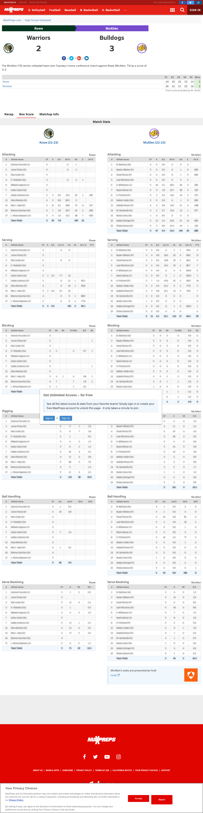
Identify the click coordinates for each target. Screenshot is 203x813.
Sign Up (66, 418)
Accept (138, 798)
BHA (80, 501)
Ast (60, 501)
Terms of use (102, 770)
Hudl (115, 675)
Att (76, 159)
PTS (92, 245)
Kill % (67, 159)
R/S (89, 587)
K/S (59, 159)
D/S (194, 416)
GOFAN (23, 2)
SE (75, 245)
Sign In (49, 418)
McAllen (112, 28)
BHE (90, 501)
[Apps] (172, 10)
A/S (52, 245)
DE (184, 416)
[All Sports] (125, 10)
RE (79, 587)
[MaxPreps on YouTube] (107, 757)
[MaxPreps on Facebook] (182, 2)
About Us (38, 770)
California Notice (122, 770)
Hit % (90, 159)
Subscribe (67, 770)
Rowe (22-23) (48, 142)
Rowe (38, 28)
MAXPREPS (10, 2)
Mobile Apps (52, 770)
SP (47, 159)
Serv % (83, 245)
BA (63, 330)
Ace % (61, 245)
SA (69, 245)
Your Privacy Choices (146, 770)
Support (165, 770)
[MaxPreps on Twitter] (190, 2)
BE (92, 330)
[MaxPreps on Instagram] (198, 2)
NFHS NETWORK (38, 2)
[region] (101, 798)
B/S (84, 330)
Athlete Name (17, 159)
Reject (161, 799)
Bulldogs (112, 37)
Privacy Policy (84, 770)
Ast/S (69, 501)
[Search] (182, 10)
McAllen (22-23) (154, 142)
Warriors (38, 37)
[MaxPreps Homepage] (101, 740)
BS (56, 330)
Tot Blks (73, 330)
